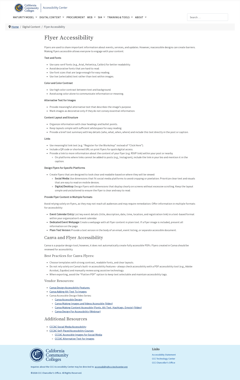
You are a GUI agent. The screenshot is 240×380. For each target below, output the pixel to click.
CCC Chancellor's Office (163, 362)
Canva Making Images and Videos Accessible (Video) (84, 303)
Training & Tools (118, 17)
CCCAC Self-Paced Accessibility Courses (72, 330)
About (139, 17)
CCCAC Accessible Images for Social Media (78, 334)
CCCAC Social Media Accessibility (68, 326)
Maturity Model (23, 17)
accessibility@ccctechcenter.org (111, 366)
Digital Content (50, 17)
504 (100, 17)
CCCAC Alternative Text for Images (74, 338)
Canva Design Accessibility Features (70, 287)
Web (89, 17)
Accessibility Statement (164, 354)
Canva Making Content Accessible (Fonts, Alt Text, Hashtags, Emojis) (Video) (98, 307)
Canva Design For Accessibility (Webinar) (78, 311)
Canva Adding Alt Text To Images (68, 291)
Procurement (75, 17)
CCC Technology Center (163, 358)
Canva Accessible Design (68, 299)
